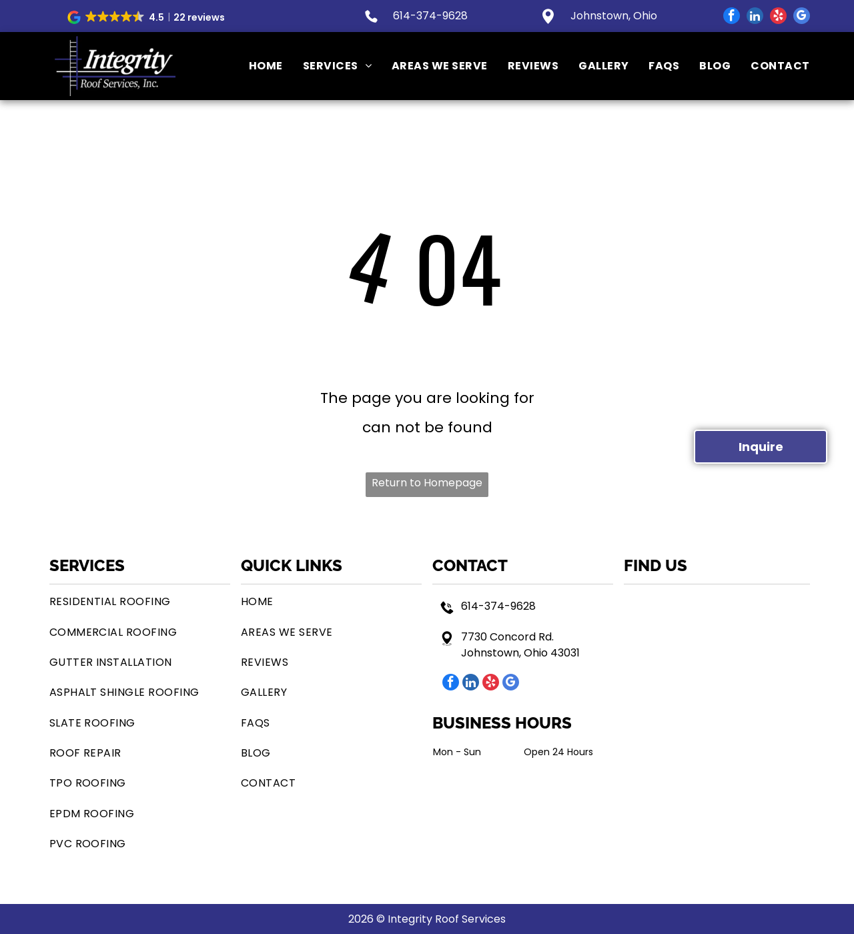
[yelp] (778, 17)
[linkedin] (755, 17)
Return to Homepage (427, 482)
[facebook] (731, 17)
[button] (147, 17)
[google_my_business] (801, 17)
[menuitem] (256, 66)
